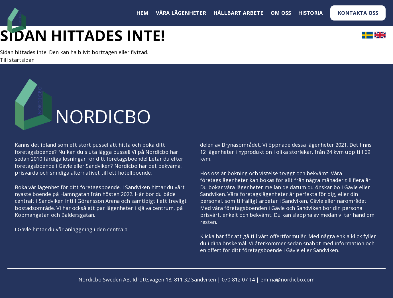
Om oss (281, 12)
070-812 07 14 (238, 279)
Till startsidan (17, 59)
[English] (380, 37)
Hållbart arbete (238, 12)
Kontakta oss (358, 12)
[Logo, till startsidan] (16, 21)
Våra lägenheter (181, 12)
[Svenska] (367, 37)
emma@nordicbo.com (287, 279)
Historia (310, 12)
